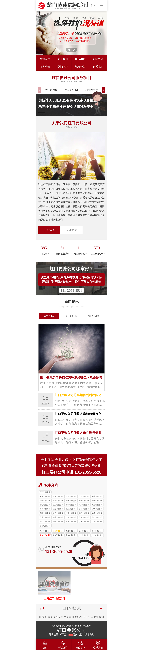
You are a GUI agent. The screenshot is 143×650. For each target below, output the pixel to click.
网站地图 (53, 634)
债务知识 (49, 316)
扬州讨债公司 (83, 531)
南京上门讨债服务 (45, 535)
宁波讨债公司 (70, 531)
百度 (63, 634)
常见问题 (94, 316)
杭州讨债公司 (96, 535)
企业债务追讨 (91, 90)
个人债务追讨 (71, 90)
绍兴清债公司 (57, 531)
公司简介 (49, 230)
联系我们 (98, 66)
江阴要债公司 (96, 531)
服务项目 (80, 58)
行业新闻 (71, 316)
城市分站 (80, 66)
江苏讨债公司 (45, 492)
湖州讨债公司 (44, 531)
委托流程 (62, 66)
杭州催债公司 (83, 535)
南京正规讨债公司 (58, 535)
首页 (50, 616)
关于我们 (62, 58)
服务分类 (45, 66)
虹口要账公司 (96, 616)
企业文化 (71, 230)
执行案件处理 (51, 90)
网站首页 (45, 58)
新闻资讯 (98, 58)
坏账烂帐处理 (77, 616)
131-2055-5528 (71, 290)
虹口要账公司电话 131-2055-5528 (71, 472)
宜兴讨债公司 (70, 535)
